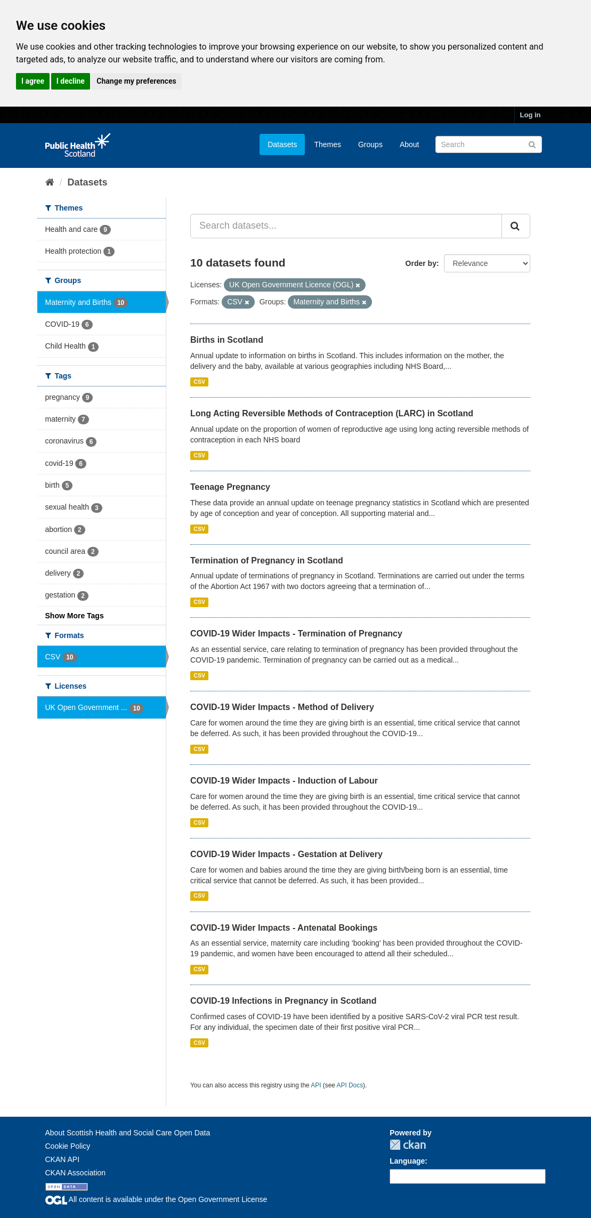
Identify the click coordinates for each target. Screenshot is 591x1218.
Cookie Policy (68, 1146)
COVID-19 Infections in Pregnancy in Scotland (283, 1000)
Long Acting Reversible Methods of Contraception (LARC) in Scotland (331, 413)
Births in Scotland (226, 339)
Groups (370, 144)
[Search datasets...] (346, 226)
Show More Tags (74, 615)
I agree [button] (32, 81)
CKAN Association (75, 1172)
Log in (530, 115)
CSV (199, 381)
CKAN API (62, 1159)
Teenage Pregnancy (230, 486)
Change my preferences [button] (136, 81)
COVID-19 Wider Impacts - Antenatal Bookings (283, 927)
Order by (421, 263)
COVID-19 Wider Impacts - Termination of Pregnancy (296, 633)
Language (407, 1161)
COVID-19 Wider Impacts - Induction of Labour (284, 780)
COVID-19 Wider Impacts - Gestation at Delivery (286, 854)
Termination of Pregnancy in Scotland (266, 560)
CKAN (408, 1144)
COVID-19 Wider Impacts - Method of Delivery (282, 707)
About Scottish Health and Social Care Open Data (128, 1132)
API (316, 1085)
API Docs (350, 1085)
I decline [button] (70, 81)
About (409, 144)
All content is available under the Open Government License (156, 1199)
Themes (327, 144)
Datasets (282, 144)
